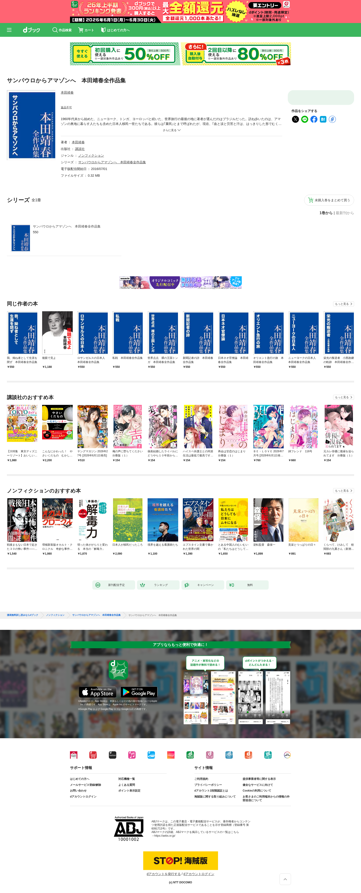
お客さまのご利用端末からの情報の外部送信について (266, 798)
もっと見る (342, 303)
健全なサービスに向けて (258, 784)
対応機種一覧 (126, 779)
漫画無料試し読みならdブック (22, 615)
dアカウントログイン (83, 796)
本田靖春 (67, 92)
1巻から (326, 213)
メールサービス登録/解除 (85, 784)
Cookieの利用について (257, 790)
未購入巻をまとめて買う (332, 200)
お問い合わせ (78, 790)
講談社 (80, 149)
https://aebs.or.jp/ (164, 835)
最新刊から (345, 213)
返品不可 (66, 107)
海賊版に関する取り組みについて (215, 796)
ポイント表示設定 (129, 790)
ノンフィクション (91, 155)
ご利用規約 (201, 779)
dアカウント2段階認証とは (211, 790)
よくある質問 (126, 784)
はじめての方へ (79, 779)
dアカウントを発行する (164, 874)
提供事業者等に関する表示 (259, 779)
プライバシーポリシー (208, 784)
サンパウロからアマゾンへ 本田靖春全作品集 (67, 226)
